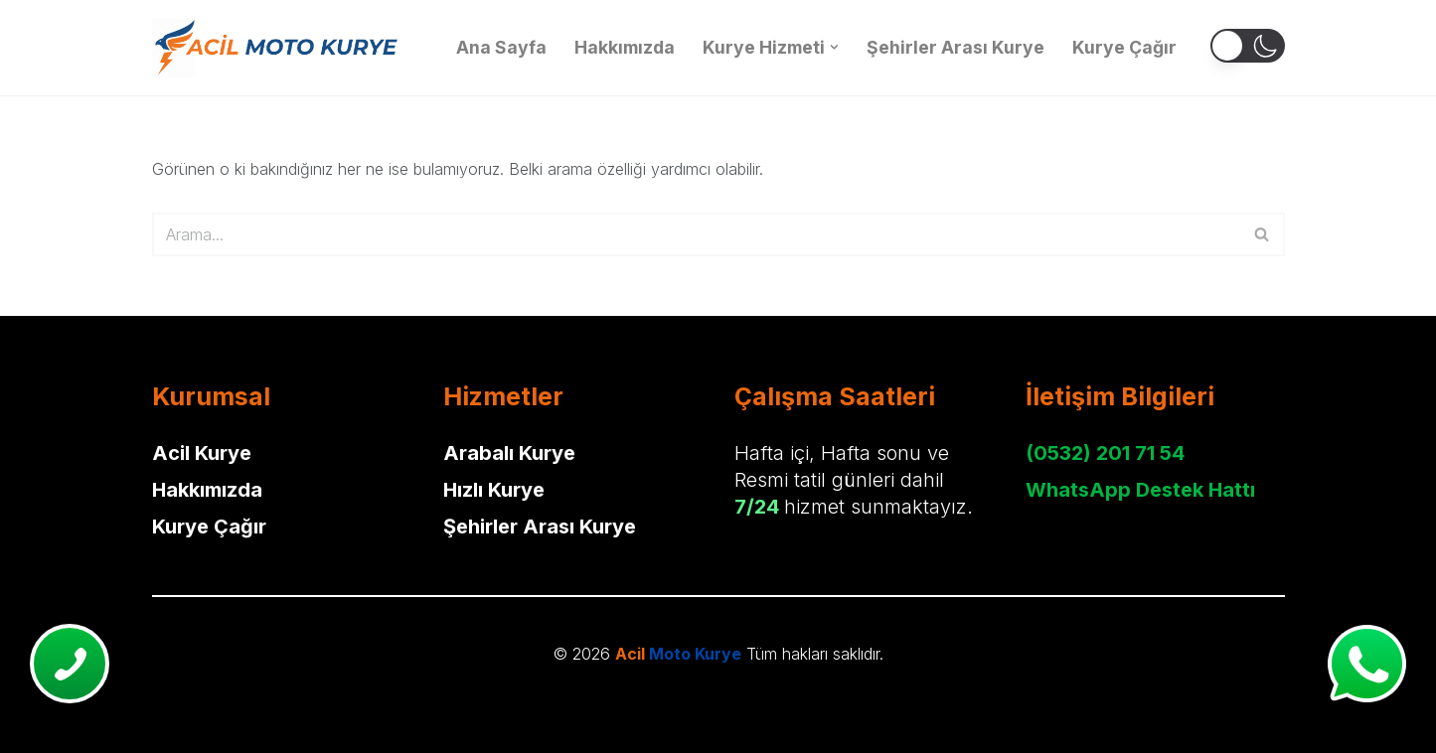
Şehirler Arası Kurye (955, 47)
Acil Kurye (201, 453)
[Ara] (696, 234)
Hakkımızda (624, 47)
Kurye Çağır (1124, 47)
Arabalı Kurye (509, 453)
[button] (834, 47)
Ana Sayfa (501, 47)
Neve (34, 700)
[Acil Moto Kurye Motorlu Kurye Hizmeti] (276, 47)
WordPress (107, 700)
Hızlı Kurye (494, 490)
